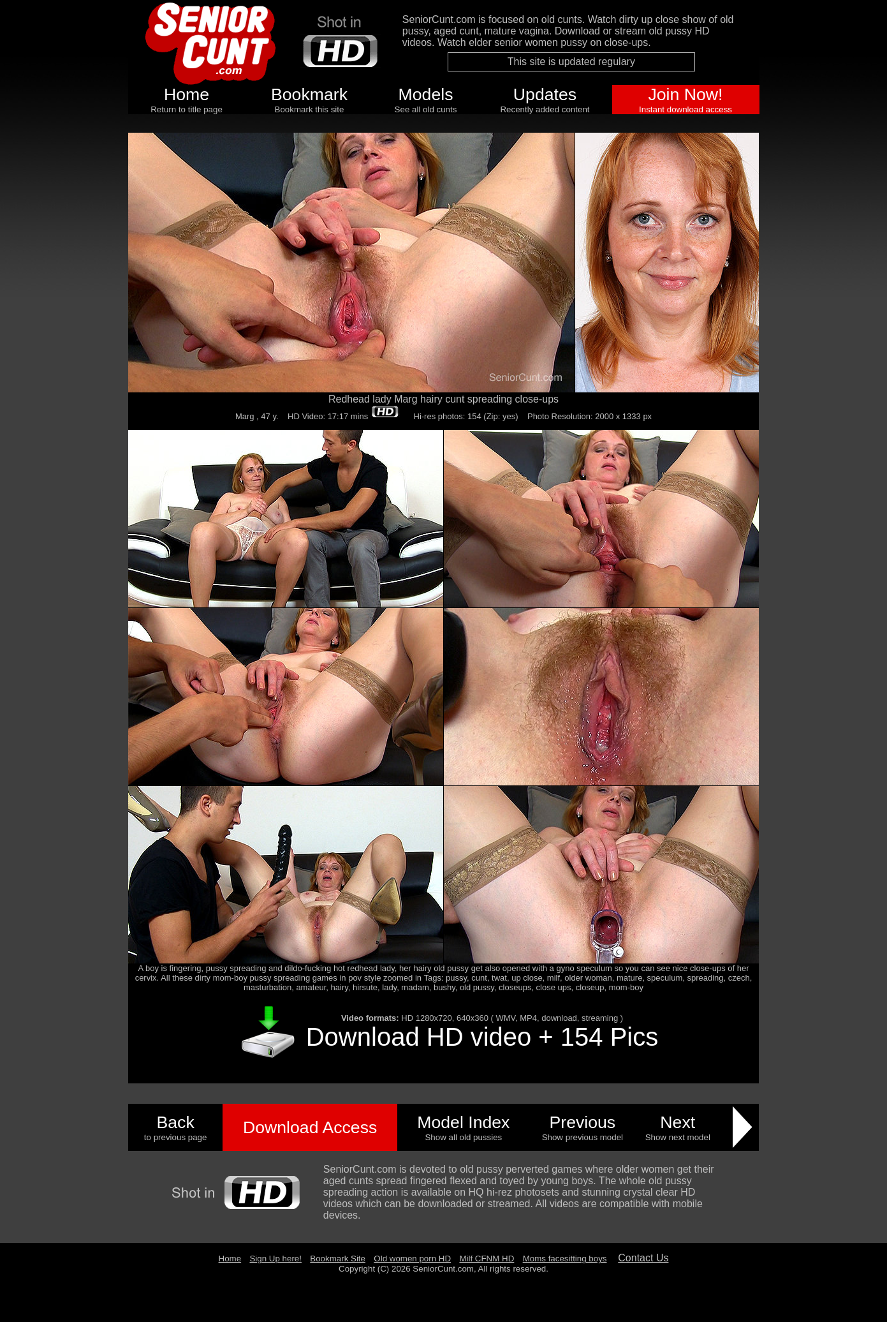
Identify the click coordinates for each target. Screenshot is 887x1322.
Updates (544, 94)
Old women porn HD (412, 1258)
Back (175, 1122)
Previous (582, 1122)
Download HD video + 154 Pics (482, 1037)
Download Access (310, 1127)
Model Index (463, 1122)
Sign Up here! (275, 1258)
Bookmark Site (337, 1258)
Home (186, 94)
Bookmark (309, 94)
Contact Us (643, 1257)
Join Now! (685, 94)
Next (677, 1122)
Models (426, 94)
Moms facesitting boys (565, 1258)
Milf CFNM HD (486, 1258)
